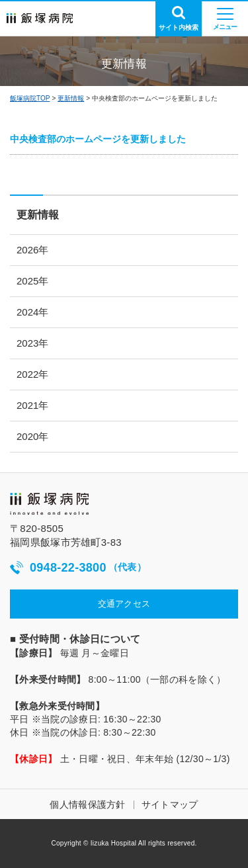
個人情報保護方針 (87, 804)
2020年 (32, 436)
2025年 (32, 280)
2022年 (32, 374)
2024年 (32, 312)
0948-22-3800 (78, 568)
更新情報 (71, 98)
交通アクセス (124, 604)
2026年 (32, 249)
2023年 (32, 343)
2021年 (32, 405)
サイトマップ (170, 804)
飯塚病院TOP (30, 98)
